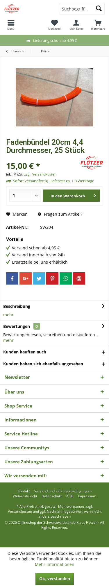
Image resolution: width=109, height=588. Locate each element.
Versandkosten (20, 511)
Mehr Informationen (54, 564)
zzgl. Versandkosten (40, 174)
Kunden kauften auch (24, 352)
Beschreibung (16, 306)
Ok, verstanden (54, 578)
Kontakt (24, 491)
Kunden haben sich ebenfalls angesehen (43, 364)
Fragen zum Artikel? (60, 214)
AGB (70, 496)
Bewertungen (16, 326)
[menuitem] (11, 25)
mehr (8, 314)
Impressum (87, 496)
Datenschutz (52, 496)
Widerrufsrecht (25, 496)
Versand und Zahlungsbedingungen (63, 491)
